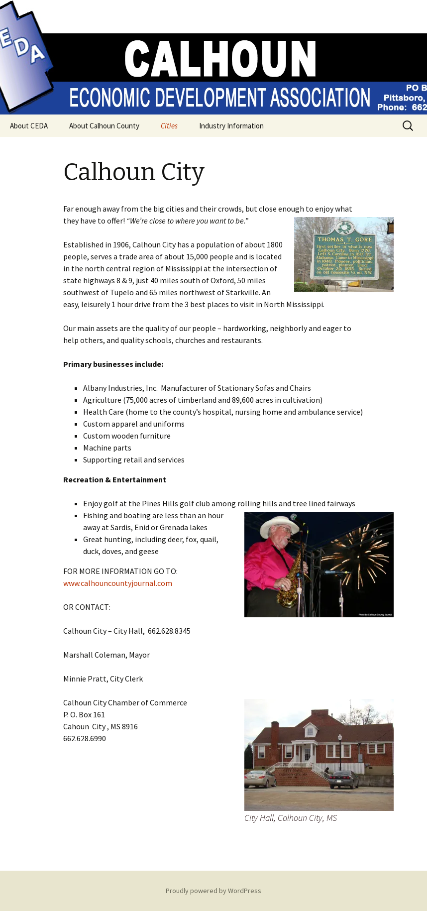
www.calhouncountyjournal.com (117, 583)
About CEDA (29, 125)
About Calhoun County (104, 125)
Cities (169, 125)
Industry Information (231, 125)
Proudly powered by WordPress (213, 890)
